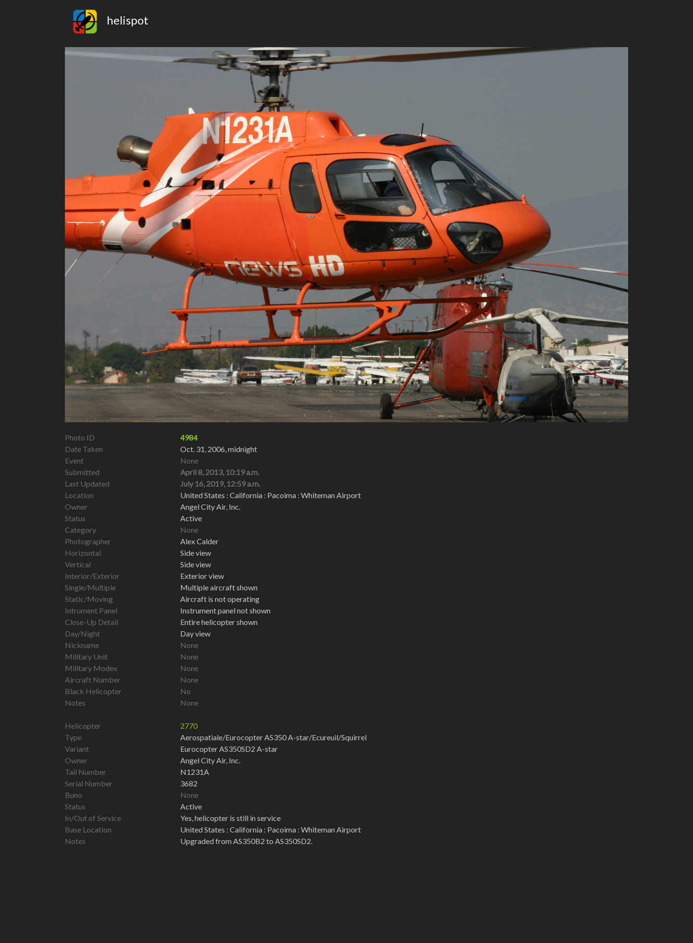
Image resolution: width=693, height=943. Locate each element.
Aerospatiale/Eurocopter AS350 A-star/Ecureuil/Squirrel (273, 737)
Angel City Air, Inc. (210, 760)
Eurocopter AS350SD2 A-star (229, 748)
